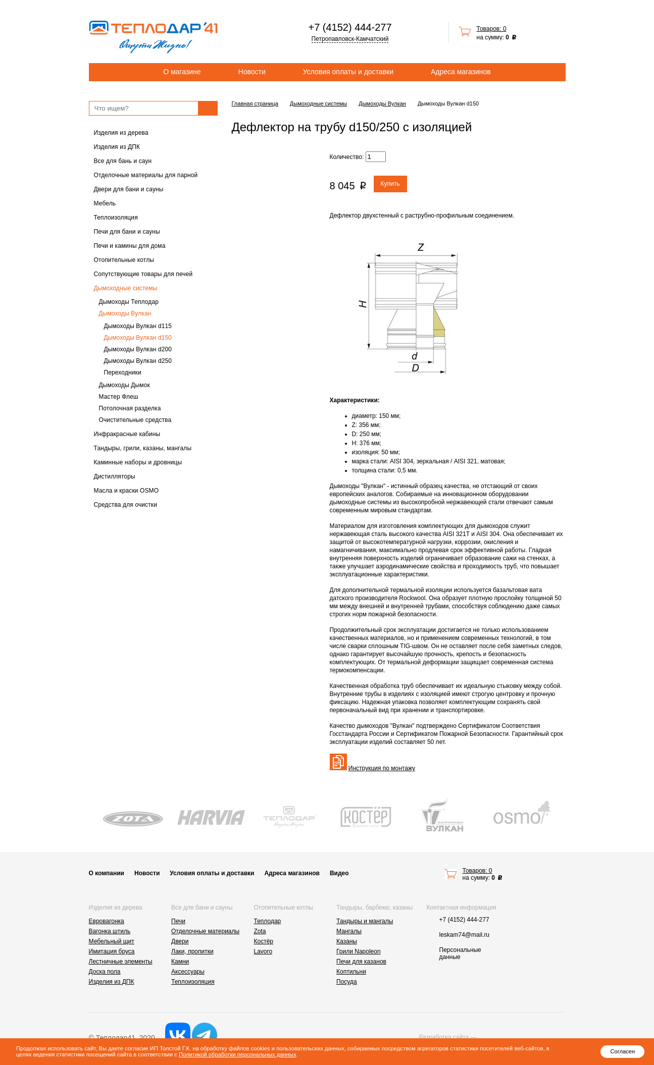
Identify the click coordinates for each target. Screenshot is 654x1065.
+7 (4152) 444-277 (349, 27)
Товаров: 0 (492, 28)
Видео (339, 873)
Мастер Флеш (118, 396)
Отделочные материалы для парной (146, 175)
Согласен (622, 1051)
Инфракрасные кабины (127, 434)
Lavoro (263, 951)
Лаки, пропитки (192, 951)
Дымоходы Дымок (124, 385)
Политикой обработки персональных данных (237, 1054)
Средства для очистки (126, 504)
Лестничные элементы (121, 961)
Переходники (122, 372)
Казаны (346, 941)
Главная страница (255, 103)
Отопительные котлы (124, 259)
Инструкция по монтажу (381, 768)
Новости (252, 72)
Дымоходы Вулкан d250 (138, 360)
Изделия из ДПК (117, 146)
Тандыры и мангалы (364, 921)
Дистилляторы (114, 476)
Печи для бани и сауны (127, 231)
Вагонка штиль (110, 931)
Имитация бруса (112, 951)
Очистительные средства (135, 419)
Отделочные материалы (205, 931)
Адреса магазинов (461, 72)
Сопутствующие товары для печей (143, 274)
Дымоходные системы (126, 288)
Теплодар (267, 921)
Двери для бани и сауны (129, 189)
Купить (390, 183)
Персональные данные (460, 953)
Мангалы (349, 931)
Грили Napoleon (358, 951)
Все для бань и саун (123, 161)
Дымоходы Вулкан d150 (138, 337)
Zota (260, 931)
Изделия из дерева (121, 132)
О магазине (181, 72)
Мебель (105, 203)
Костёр (264, 941)
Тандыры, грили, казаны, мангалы (143, 448)
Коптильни (351, 971)
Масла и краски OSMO (126, 490)
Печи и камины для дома (130, 245)
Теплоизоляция (116, 217)
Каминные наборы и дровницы (138, 462)
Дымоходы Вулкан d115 (138, 326)
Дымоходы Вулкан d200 (138, 349)
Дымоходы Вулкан (125, 313)
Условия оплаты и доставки (348, 72)
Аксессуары (188, 971)
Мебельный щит (111, 941)
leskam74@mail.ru (464, 934)
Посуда (346, 981)
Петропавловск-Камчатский (350, 38)
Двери (179, 941)
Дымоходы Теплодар (129, 301)
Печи (178, 921)
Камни (180, 961)
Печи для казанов (361, 961)
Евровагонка (106, 921)
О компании (107, 873)
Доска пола (105, 971)
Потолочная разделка (130, 408)
